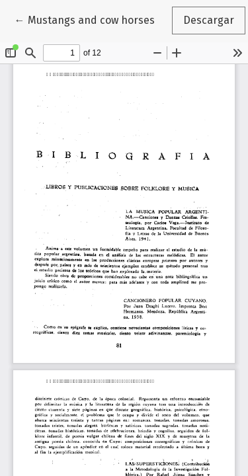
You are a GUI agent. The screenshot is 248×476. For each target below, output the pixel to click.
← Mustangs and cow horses (90, 19)
